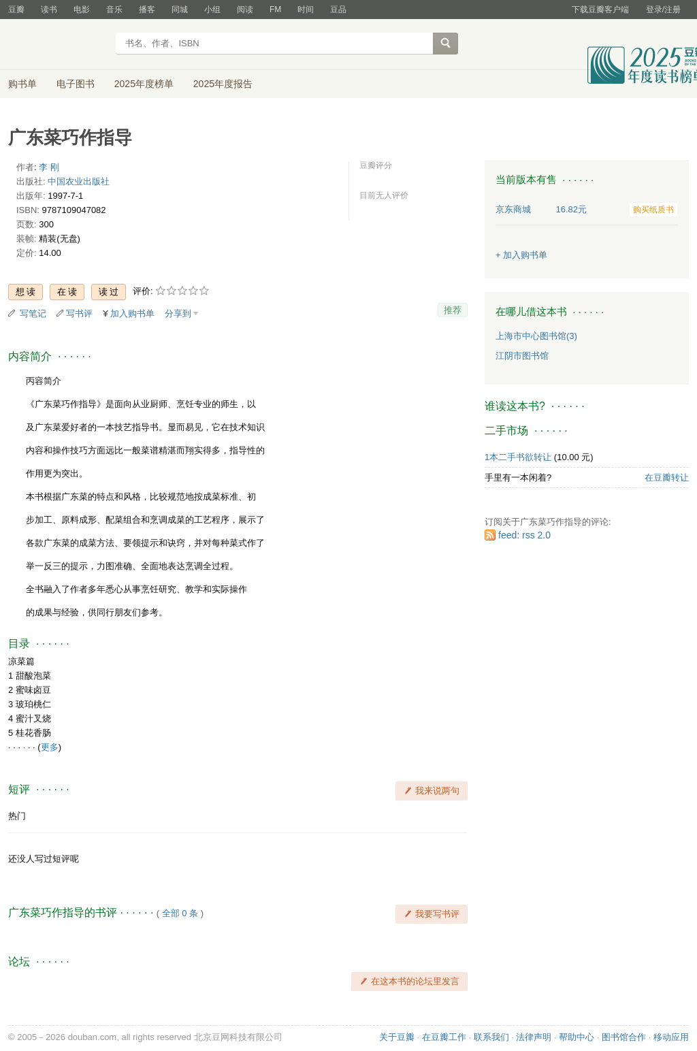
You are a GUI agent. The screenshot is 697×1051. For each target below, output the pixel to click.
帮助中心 (576, 1037)
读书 (49, 9)
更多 (50, 747)
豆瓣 (16, 9)
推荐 (452, 310)
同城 (180, 9)
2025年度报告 (223, 83)
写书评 (79, 313)
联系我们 (491, 1037)
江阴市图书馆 (522, 356)
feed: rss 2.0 (524, 535)
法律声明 (533, 1037)
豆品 (338, 9)
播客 (147, 9)
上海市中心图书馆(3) (536, 336)
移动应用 (671, 1037)
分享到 (178, 313)
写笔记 (33, 313)
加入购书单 (132, 313)
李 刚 (49, 167)
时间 (305, 9)
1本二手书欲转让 (518, 457)
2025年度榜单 (144, 83)
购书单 (22, 83)
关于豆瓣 (397, 1037)
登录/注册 (663, 9)
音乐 (114, 9)
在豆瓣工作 (444, 1037)
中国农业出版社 (79, 181)
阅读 (245, 9)
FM (275, 9)
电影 (82, 9)
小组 (212, 9)
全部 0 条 (180, 913)
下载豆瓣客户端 (600, 9)
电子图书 (75, 83)
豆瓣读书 (57, 45)
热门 (17, 816)
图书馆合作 (624, 1037)
